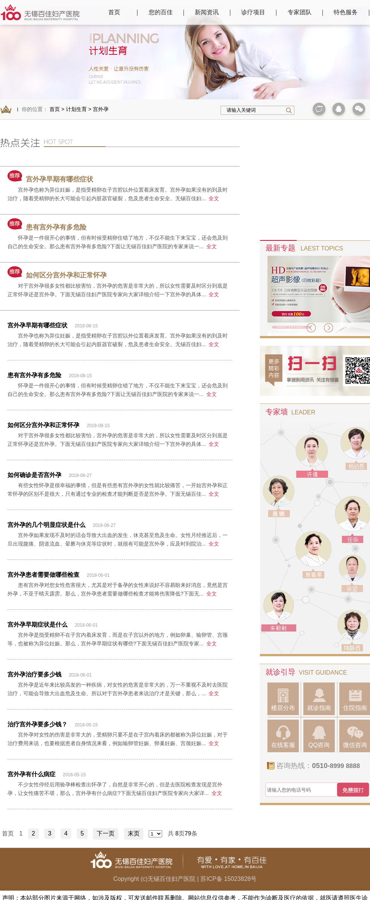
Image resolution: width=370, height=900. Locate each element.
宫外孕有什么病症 (31, 774)
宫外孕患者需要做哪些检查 (43, 575)
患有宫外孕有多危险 (47, 227)
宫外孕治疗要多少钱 (34, 674)
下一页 (106, 833)
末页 (134, 833)
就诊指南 (319, 699)
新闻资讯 (207, 12)
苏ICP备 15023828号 (228, 879)
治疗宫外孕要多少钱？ (37, 724)
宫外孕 (101, 109)
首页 (114, 12)
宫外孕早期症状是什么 (37, 624)
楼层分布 (283, 699)
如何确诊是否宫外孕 (34, 475)
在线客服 (283, 736)
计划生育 (76, 109)
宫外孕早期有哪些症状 (50, 179)
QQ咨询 (319, 736)
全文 (214, 198)
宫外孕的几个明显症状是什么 (46, 525)
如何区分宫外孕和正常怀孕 (57, 275)
